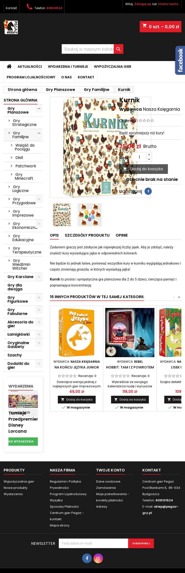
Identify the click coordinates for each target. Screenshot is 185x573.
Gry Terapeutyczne (26, 250)
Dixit (19, 157)
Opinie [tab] (122, 235)
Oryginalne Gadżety (18, 344)
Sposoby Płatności (64, 506)
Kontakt (11, 8)
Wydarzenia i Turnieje (68, 66)
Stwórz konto (168, 4)
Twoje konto (110, 470)
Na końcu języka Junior (76, 367)
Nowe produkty (15, 487)
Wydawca (130, 109)
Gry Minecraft (24, 176)
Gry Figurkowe (17, 299)
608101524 (54, 8)
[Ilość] (139, 157)
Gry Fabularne (17, 311)
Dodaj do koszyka (143, 169)
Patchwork (25, 166)
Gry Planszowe (18, 110)
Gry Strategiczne (24, 122)
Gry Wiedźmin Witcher (21, 264)
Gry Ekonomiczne (25, 225)
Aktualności (30, 66)
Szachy (14, 355)
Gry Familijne (20, 135)
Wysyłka (56, 500)
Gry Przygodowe (24, 201)
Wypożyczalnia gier (112, 66)
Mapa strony (59, 525)
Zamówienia (106, 487)
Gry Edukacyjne (23, 238)
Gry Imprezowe (23, 213)
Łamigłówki (18, 334)
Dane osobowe (108, 481)
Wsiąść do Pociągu (25, 147)
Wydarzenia (20, 386)
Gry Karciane (20, 277)
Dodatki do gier (18, 365)
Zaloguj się (142, 4)
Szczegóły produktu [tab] (87, 235)
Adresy (101, 506)
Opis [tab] (54, 235)
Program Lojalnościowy (31, 77)
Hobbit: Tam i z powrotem (130, 367)
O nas (66, 77)
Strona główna (20, 100)
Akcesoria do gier (20, 324)
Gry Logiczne (20, 188)
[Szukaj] (92, 49)
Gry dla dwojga (14, 287)
